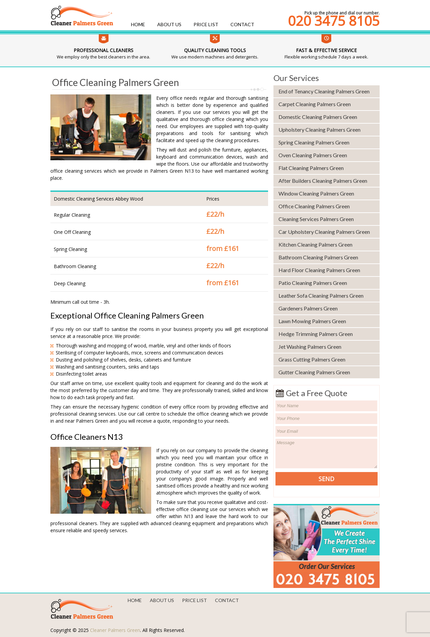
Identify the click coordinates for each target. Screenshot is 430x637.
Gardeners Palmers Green (308, 308)
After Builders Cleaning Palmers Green (322, 180)
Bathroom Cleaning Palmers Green (318, 257)
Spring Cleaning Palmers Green (313, 142)
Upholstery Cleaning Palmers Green (319, 129)
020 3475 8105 (334, 21)
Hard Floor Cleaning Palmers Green (319, 270)
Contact (242, 24)
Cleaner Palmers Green (115, 630)
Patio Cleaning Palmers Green (312, 283)
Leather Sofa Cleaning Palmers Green (320, 295)
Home (138, 24)
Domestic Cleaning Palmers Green (317, 117)
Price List (206, 24)
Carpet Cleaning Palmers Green (314, 104)
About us (169, 24)
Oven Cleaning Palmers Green (312, 155)
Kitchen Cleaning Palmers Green (315, 244)
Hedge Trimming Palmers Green (315, 334)
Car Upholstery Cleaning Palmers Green (324, 231)
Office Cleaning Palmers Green (314, 206)
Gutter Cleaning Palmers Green (314, 372)
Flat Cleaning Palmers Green (311, 168)
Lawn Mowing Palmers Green (312, 321)
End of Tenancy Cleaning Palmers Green (324, 91)
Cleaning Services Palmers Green (316, 219)
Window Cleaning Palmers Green (316, 193)
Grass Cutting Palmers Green (311, 359)
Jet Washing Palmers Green (309, 346)
